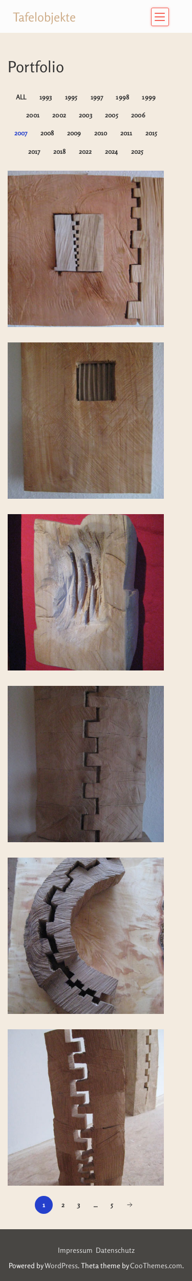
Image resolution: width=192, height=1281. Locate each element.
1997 (97, 97)
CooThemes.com (156, 1265)
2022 (85, 151)
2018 (59, 151)
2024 (111, 151)
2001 (32, 115)
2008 (47, 133)
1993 (45, 97)
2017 (34, 151)
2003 (85, 115)
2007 (21, 133)
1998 (122, 97)
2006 (138, 115)
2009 (74, 133)
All (21, 97)
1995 (71, 97)
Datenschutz (115, 1250)
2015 (151, 133)
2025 (137, 151)
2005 (111, 115)
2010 (101, 133)
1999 (149, 97)
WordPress (61, 1265)
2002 (59, 115)
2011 (126, 133)
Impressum (77, 1250)
